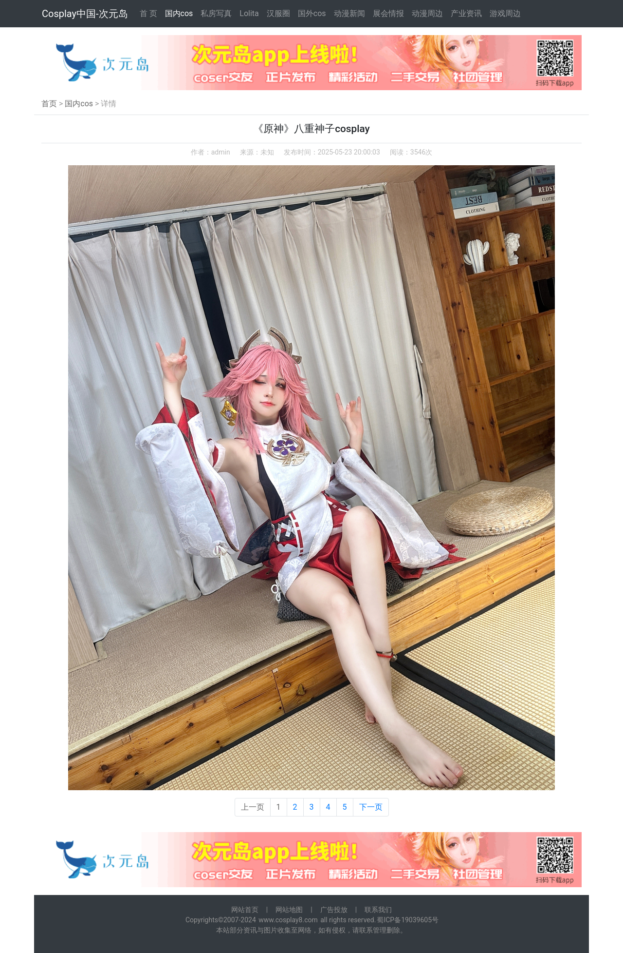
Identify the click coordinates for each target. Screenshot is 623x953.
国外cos (312, 13)
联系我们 (378, 910)
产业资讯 (466, 13)
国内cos (179, 13)
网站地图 (289, 910)
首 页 (148, 13)
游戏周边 (505, 13)
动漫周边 (427, 13)
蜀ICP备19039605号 (408, 920)
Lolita (248, 13)
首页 (49, 103)
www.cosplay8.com (288, 920)
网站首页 (244, 910)
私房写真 (216, 13)
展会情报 (388, 13)
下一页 (371, 807)
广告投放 (334, 910)
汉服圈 (278, 13)
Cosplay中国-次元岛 (85, 13)
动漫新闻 (349, 13)
